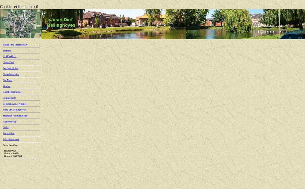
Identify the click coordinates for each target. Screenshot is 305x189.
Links (6, 127)
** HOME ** (9, 56)
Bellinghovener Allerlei (14, 103)
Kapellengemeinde (12, 91)
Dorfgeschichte (10, 68)
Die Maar (7, 80)
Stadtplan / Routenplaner (15, 115)
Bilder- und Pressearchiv (15, 44)
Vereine (7, 86)
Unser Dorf (8, 62)
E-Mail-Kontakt (11, 139)
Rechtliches (9, 133)
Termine (7, 50)
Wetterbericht (9, 121)
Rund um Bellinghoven (14, 109)
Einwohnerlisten (11, 74)
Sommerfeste (9, 97)
